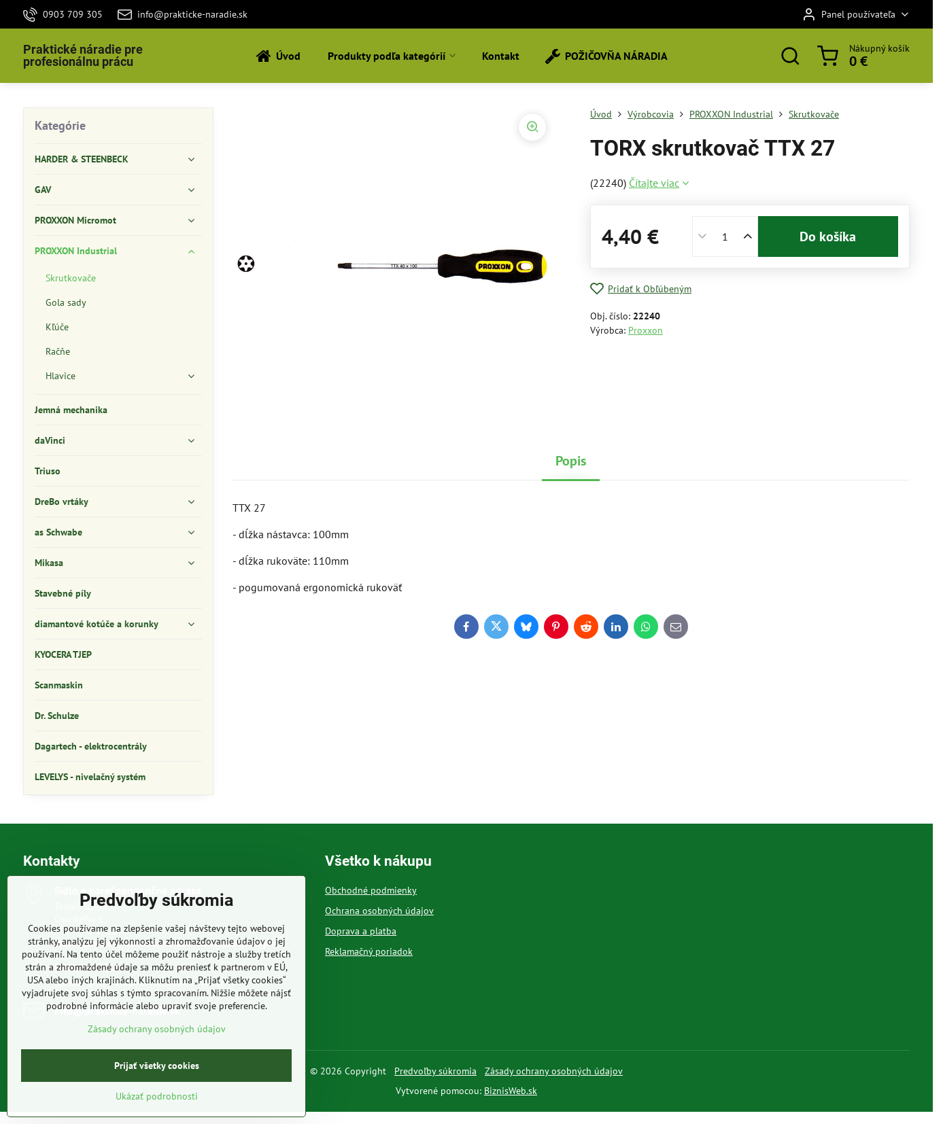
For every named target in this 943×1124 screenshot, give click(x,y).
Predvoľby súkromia (435, 1071)
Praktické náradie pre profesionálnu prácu (83, 55)
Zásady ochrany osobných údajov (554, 1071)
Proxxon (645, 330)
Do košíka (828, 236)
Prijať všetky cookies (156, 1100)
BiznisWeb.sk (510, 1091)
